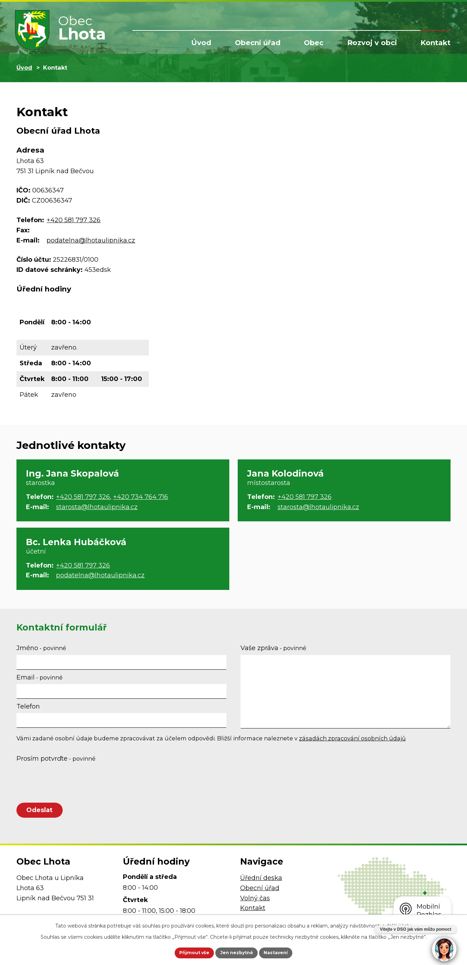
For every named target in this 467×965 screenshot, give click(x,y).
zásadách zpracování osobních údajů (352, 738)
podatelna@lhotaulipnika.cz (91, 240)
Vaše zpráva (273, 648)
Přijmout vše (185, 952)
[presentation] (69, 782)
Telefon (28, 706)
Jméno (41, 648)
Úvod (201, 42)
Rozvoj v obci (372, 42)
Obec (313, 42)
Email (39, 677)
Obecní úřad (257, 42)
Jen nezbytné (236, 952)
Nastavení (284, 952)
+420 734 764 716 (140, 497)
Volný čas (255, 903)
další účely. (399, 924)
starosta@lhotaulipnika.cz (97, 507)
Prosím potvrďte (56, 758)
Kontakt (435, 42)
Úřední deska (261, 883)
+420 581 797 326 (73, 220)
